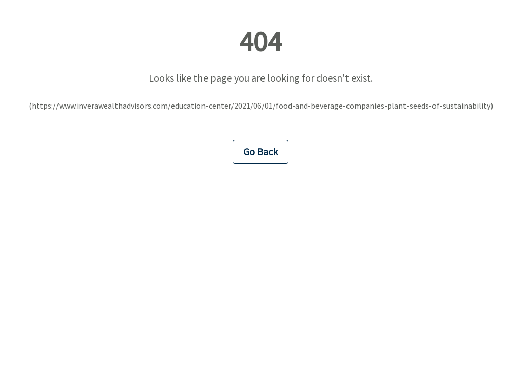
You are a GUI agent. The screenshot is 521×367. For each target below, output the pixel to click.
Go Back (260, 151)
